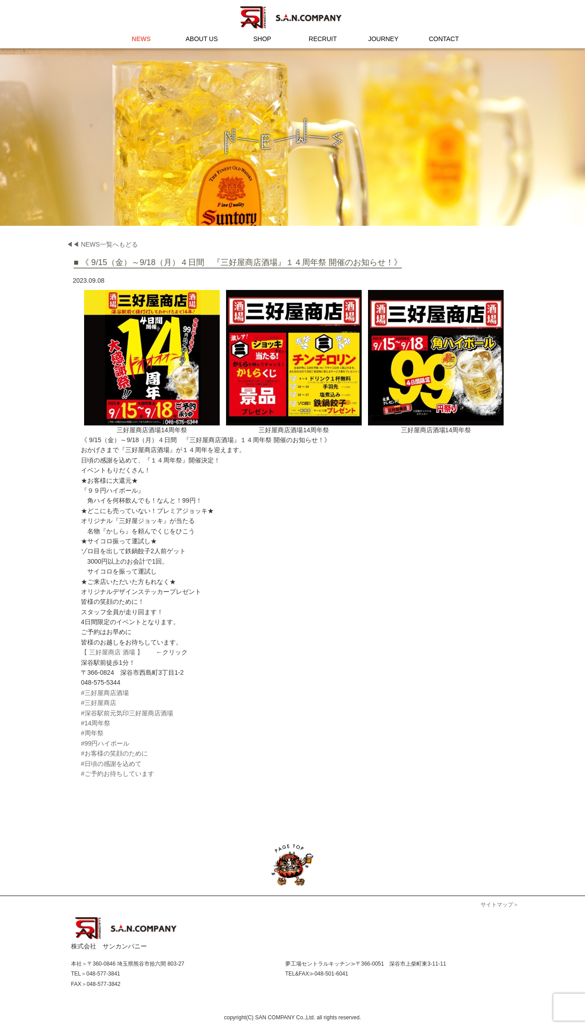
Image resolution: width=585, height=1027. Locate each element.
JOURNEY (383, 38)
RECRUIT (323, 38)
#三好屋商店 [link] (98, 702)
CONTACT (444, 38)
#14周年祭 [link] (95, 723)
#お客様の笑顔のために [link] (114, 753)
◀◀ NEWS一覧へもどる (102, 244)
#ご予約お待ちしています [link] (117, 773)
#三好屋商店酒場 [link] (105, 692)
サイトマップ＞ (500, 904)
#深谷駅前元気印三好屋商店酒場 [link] (127, 713)
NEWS (141, 38)
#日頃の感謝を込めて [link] (111, 763)
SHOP (262, 38)
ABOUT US (202, 38)
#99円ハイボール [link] (105, 743)
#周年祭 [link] (92, 733)
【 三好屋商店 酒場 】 (112, 652)
